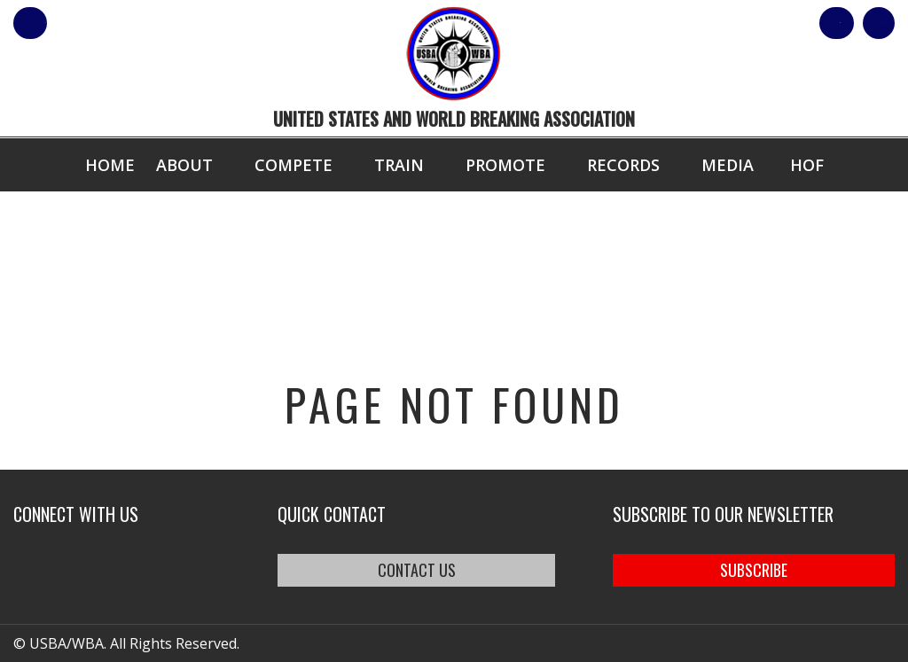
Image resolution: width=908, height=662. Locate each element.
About (184, 164)
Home (110, 164)
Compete (293, 164)
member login (100, 23)
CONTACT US (417, 569)
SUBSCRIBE (753, 569)
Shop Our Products (705, 23)
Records (623, 164)
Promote (505, 164)
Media (727, 164)
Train (399, 164)
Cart (862, 23)
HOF (807, 164)
